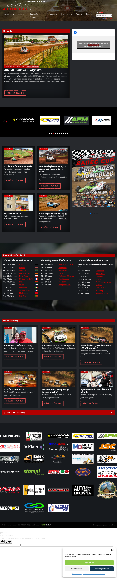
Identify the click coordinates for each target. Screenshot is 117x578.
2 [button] (51, 133)
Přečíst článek (15, 93)
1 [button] (49, 133)
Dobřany (99, 277)
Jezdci (52, 14)
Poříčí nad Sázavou (66, 276)
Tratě (78, 14)
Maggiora (23, 287)
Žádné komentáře (32, 67)
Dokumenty (65, 14)
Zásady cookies (77, 574)
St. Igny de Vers (25, 290)
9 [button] (65, 133)
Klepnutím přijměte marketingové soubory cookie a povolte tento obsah (93, 45)
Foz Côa (22, 296)
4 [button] (55, 133)
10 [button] (67, 133)
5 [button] (57, 133)
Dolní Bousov (63, 279)
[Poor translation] (8, 542)
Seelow (22, 265)
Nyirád (21, 282)
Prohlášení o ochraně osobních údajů (94, 574)
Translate (107, 18)
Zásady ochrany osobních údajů (104, 525)
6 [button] (59, 133)
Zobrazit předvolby (102, 569)
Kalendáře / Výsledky (37, 15)
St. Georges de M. (26, 279)
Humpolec (62, 268)
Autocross (8, 14)
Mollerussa (23, 293)
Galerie (21, 14)
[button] (112, 550)
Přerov (21, 285)
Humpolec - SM (64, 285)
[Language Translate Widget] (104, 15)
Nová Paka (23, 276)
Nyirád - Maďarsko (65, 265)
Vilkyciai (22, 270)
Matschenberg (24, 273)
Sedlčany (62, 282)
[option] (18, 120)
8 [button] (63, 133)
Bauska (22, 268)
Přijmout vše (89, 563)
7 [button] (61, 133)
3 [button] (53, 133)
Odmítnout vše (76, 569)
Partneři (89, 14)
